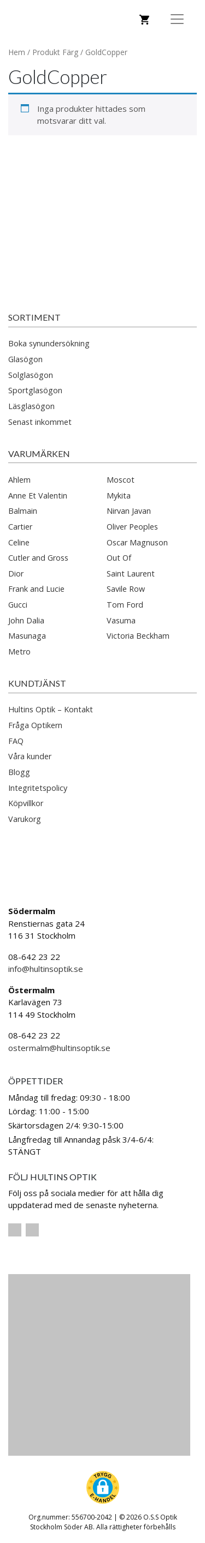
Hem (16, 52)
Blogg (19, 772)
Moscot (120, 480)
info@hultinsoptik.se (45, 968)
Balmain (22, 511)
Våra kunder (29, 756)
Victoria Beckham (138, 636)
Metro (19, 651)
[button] (102, 1487)
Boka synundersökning (49, 343)
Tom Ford (125, 604)
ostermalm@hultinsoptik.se (59, 1047)
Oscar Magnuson (137, 542)
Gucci (17, 604)
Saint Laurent (131, 573)
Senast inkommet (40, 422)
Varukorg (24, 819)
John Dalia (26, 620)
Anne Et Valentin (37, 495)
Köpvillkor (25, 803)
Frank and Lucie (36, 589)
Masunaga (27, 636)
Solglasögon (30, 375)
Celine (19, 542)
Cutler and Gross (38, 558)
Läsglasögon (31, 406)
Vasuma (121, 620)
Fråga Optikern (35, 725)
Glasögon (25, 359)
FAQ (16, 741)
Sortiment (34, 317)
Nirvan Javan (129, 511)
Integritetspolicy (37, 788)
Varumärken (39, 453)
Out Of (119, 558)
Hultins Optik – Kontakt (50, 709)
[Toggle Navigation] (177, 19)
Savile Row (126, 589)
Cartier (20, 526)
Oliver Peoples (132, 526)
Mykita (119, 495)
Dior (16, 573)
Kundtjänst (37, 683)
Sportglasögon (35, 390)
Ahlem (19, 480)
